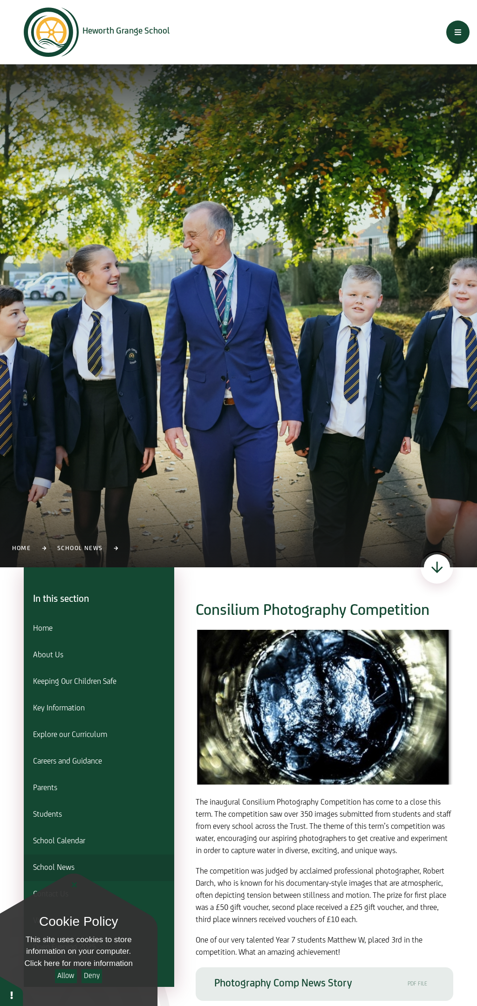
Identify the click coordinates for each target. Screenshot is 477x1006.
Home (21, 548)
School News (79, 548)
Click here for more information (79, 963)
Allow (65, 976)
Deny (92, 976)
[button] (11, 991)
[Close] (75, 885)
